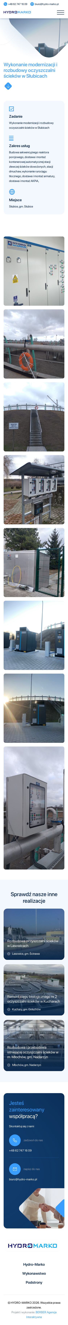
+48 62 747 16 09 (20, 1150)
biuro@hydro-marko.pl (23, 1179)
